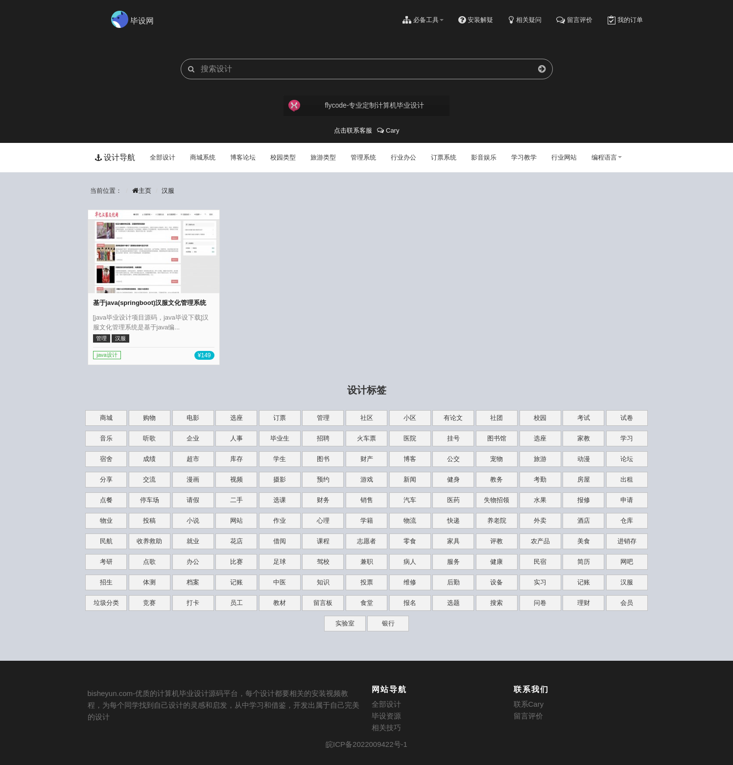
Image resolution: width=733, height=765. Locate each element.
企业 (193, 438)
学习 (626, 438)
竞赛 (149, 602)
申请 (626, 500)
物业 (106, 520)
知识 (323, 582)
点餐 (106, 500)
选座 (236, 417)
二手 (236, 500)
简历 (583, 561)
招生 (106, 582)
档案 (193, 582)
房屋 (583, 479)
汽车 (409, 500)
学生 (279, 459)
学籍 (366, 520)
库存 (236, 459)
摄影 (279, 479)
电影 (193, 417)
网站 (236, 520)
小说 (193, 520)
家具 (453, 541)
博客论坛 (243, 157)
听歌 (149, 438)
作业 (279, 520)
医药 (453, 500)
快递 (453, 520)
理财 (583, 602)
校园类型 (283, 157)
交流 (149, 479)
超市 (193, 459)
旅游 (540, 459)
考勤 (540, 479)
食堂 (366, 602)
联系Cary (529, 704)
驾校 (323, 561)
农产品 (540, 541)
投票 (366, 582)
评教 (496, 541)
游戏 (366, 479)
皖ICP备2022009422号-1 (366, 744)
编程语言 (606, 157)
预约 (323, 479)
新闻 (409, 479)
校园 (540, 417)
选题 (453, 602)
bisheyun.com (110, 693)
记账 (236, 582)
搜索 (496, 602)
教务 (496, 479)
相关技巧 (386, 727)
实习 (540, 582)
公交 (453, 459)
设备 (496, 582)
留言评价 (528, 716)
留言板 (322, 602)
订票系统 (443, 157)
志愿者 (366, 541)
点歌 (149, 561)
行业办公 (403, 157)
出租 (626, 479)
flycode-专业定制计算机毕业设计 (356, 106)
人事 (236, 438)
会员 (626, 602)
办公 (193, 561)
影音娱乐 (484, 157)
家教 (583, 438)
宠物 (496, 459)
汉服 (168, 190)
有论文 (453, 417)
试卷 (626, 417)
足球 (279, 561)
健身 (453, 479)
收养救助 (149, 541)
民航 (106, 541)
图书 (323, 459)
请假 (193, 500)
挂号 (453, 438)
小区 (409, 417)
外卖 (540, 520)
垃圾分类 (106, 602)
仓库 (626, 520)
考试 (583, 417)
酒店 (583, 520)
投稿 (149, 520)
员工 (236, 602)
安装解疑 (475, 20)
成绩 (149, 459)
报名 (409, 602)
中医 (279, 582)
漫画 (193, 479)
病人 (409, 561)
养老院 (496, 520)
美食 (583, 541)
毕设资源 (386, 716)
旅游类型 (323, 157)
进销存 (627, 541)
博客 (409, 459)
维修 (409, 582)
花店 (236, 541)
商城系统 (202, 157)
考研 (106, 561)
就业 (193, 541)
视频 (236, 479)
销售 (366, 500)
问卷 (540, 602)
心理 (323, 520)
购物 (149, 417)
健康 (496, 561)
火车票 (366, 438)
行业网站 (564, 157)
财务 (323, 500)
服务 (453, 561)
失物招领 (496, 500)
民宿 (540, 561)
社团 (496, 417)
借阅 (279, 541)
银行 (388, 623)
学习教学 (524, 157)
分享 (106, 479)
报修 (583, 500)
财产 (366, 459)
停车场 (149, 500)
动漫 (583, 459)
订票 (279, 417)
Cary (388, 130)
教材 (279, 602)
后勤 (453, 582)
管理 (323, 417)
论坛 (626, 459)
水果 (540, 500)
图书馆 (496, 438)
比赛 (236, 561)
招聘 (323, 438)
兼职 (366, 561)
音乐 (106, 438)
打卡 (193, 602)
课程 (323, 541)
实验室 (345, 623)
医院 (409, 438)
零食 (409, 541)
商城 (106, 417)
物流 (409, 520)
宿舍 (106, 459)
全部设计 (162, 157)
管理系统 (363, 157)
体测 (149, 582)
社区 (366, 417)
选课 (279, 500)
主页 (141, 190)
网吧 (626, 561)
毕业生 (279, 438)
